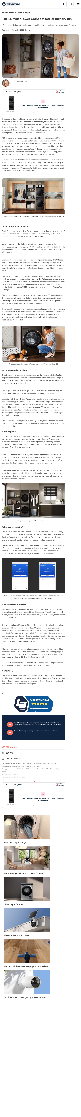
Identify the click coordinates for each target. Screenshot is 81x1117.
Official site (10, 747)
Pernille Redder (22, 82)
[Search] (72, 4)
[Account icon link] (63, 4)
